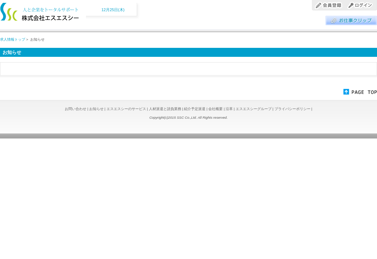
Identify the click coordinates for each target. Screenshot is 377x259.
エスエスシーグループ (254, 109)
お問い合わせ (76, 109)
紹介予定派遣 (195, 109)
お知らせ (97, 109)
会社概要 (216, 109)
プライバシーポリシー (293, 109)
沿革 (230, 109)
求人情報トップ (12, 39)
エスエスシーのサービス (126, 109)
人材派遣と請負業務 (165, 109)
